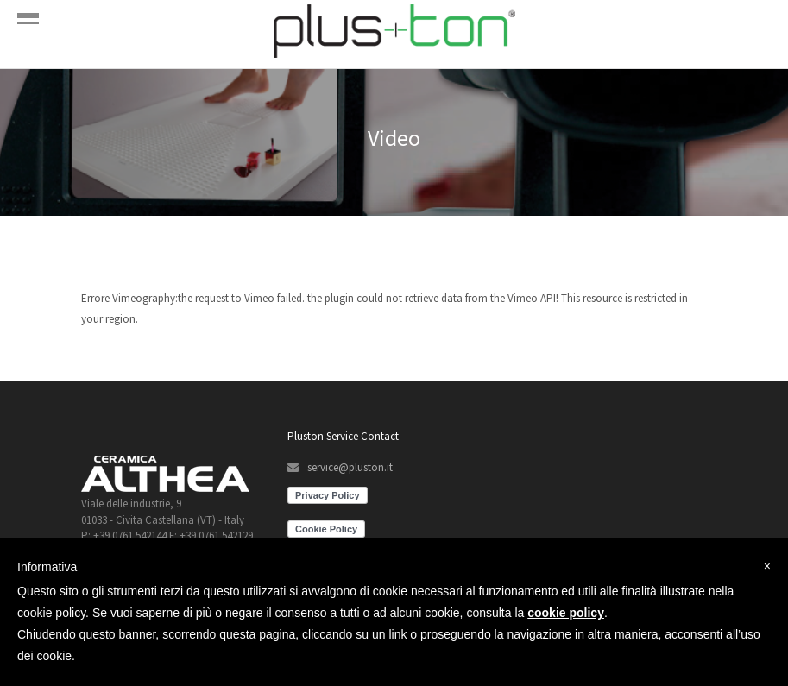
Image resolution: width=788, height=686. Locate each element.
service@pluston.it (350, 467)
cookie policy (565, 613)
